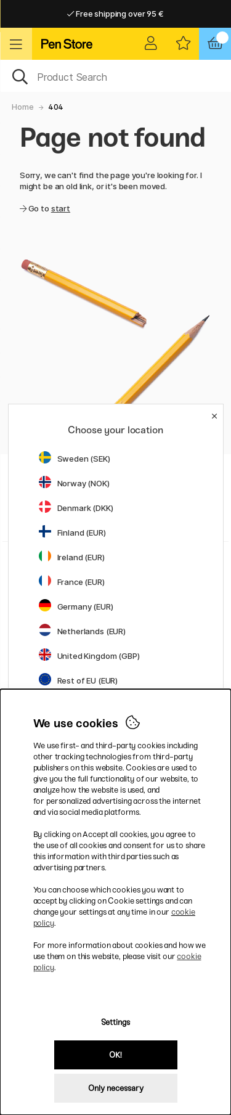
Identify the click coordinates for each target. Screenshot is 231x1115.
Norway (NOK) (74, 483)
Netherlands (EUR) (82, 631)
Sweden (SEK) (74, 459)
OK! (115, 1055)
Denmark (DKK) (76, 508)
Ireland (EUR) (72, 557)
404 (56, 107)
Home (22, 107)
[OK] (115, 76)
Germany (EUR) (76, 606)
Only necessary (116, 1088)
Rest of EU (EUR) (78, 680)
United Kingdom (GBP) (89, 656)
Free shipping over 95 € (115, 13)
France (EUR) (72, 582)
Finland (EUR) (72, 532)
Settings (115, 1022)
